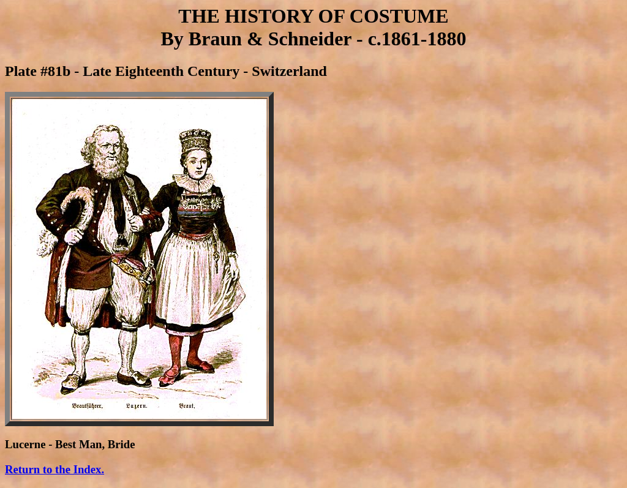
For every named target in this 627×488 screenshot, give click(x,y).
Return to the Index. (54, 469)
